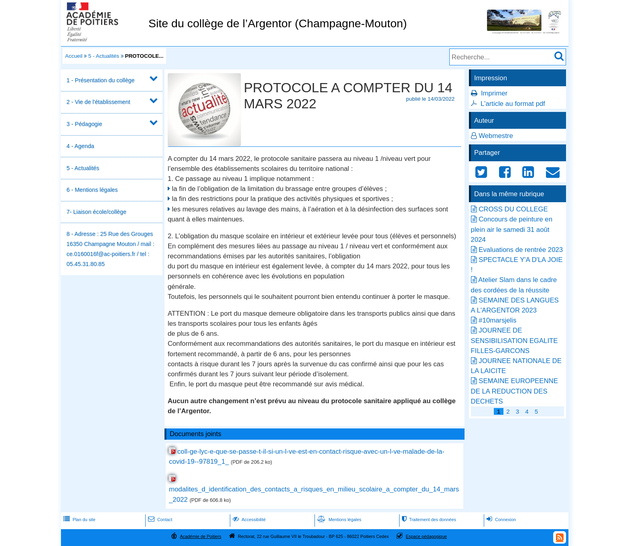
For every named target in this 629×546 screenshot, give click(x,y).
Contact (159, 519)
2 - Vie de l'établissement (98, 102)
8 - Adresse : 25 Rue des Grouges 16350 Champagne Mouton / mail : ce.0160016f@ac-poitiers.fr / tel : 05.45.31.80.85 (110, 249)
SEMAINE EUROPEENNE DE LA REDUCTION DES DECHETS (514, 391)
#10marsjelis (497, 320)
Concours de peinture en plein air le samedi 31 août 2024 (511, 229)
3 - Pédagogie (84, 124)
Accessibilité (248, 519)
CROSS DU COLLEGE (513, 209)
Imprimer (494, 93)
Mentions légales (338, 519)
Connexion (500, 519)
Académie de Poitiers (200, 536)
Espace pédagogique (426, 536)
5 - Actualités (103, 56)
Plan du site (78, 519)
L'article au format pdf (513, 104)
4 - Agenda (80, 146)
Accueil (73, 56)
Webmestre (496, 136)
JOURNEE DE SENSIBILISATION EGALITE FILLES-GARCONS (514, 340)
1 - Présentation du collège (101, 80)
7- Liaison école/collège (96, 212)
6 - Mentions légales (92, 190)
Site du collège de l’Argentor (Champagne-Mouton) (277, 23)
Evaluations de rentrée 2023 (521, 250)
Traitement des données (428, 519)
